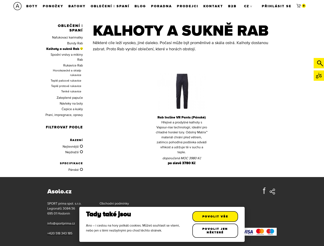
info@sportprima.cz (61, 223)
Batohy (77, 6)
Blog (140, 6)
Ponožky (53, 6)
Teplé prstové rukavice (66, 86)
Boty (32, 6)
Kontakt (213, 6)
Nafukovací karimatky (67, 37)
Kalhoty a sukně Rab (62, 49)
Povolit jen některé (215, 230)
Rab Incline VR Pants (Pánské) (181, 117)
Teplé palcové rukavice (66, 80)
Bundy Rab (75, 43)
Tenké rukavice (71, 91)
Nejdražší (72, 152)
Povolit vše (215, 216)
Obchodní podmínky (114, 203)
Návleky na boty (71, 103)
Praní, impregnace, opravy (64, 115)
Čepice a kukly (72, 109)
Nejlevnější (71, 146)
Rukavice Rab (73, 65)
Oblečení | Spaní (110, 6)
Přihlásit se (277, 6)
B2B (232, 6)
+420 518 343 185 (59, 233)
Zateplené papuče (70, 97)
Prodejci (187, 6)
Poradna (161, 6)
